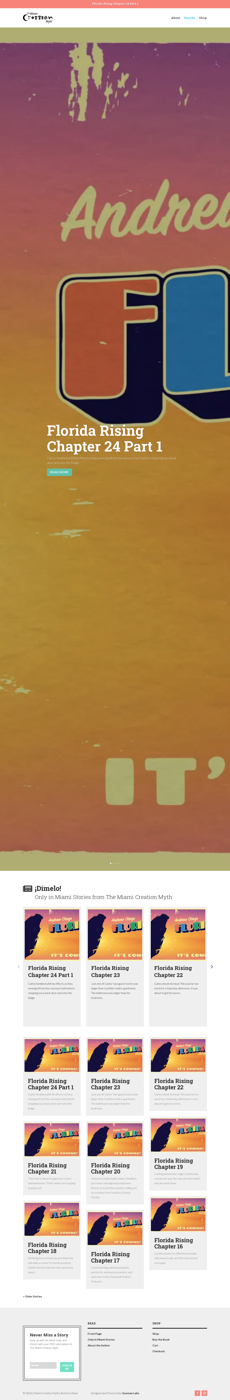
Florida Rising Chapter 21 (47, 1168)
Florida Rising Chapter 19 (173, 1163)
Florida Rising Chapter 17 (110, 1257)
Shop (203, 18)
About (175, 18)
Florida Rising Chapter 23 (110, 971)
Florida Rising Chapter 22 (173, 971)
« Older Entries (32, 1296)
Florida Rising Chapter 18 (47, 1248)
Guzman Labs (130, 1393)
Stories (189, 18)
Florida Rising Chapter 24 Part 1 (115, 3)
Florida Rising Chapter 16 (173, 1243)
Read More (59, 472)
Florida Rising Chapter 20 (110, 1168)
